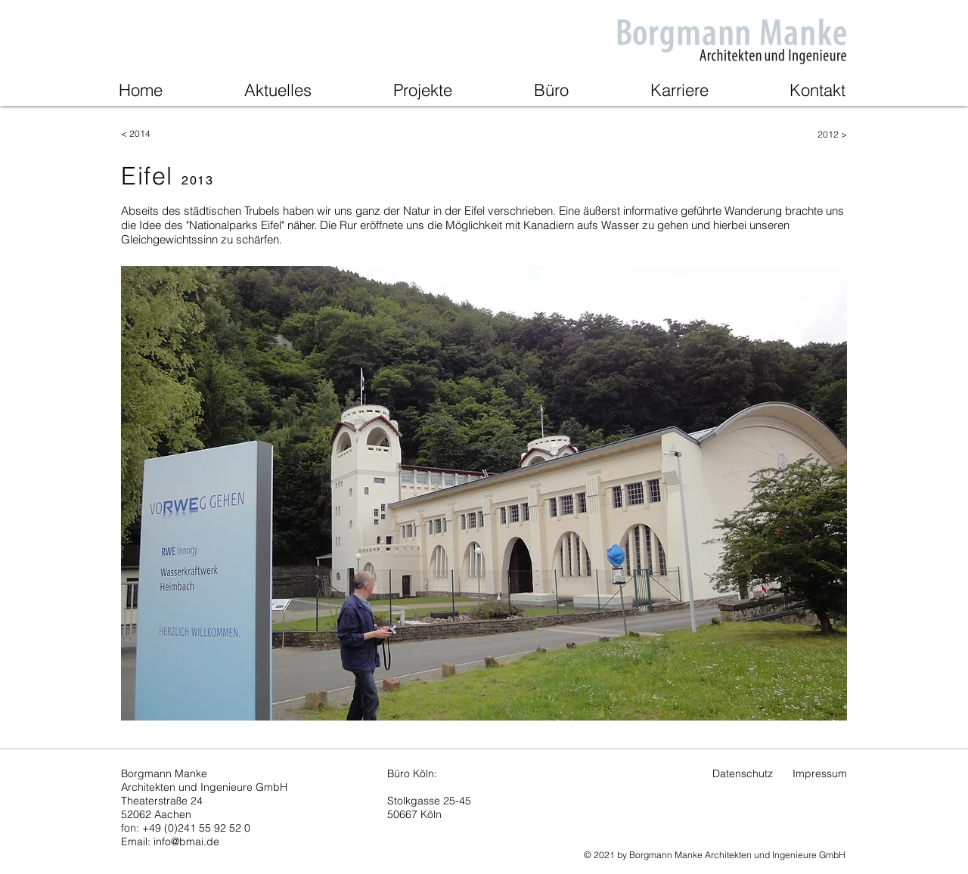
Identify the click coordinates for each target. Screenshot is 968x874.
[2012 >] (793, 135)
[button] (484, 493)
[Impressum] (820, 774)
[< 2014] (174, 134)
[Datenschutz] (742, 774)
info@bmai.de (186, 841)
